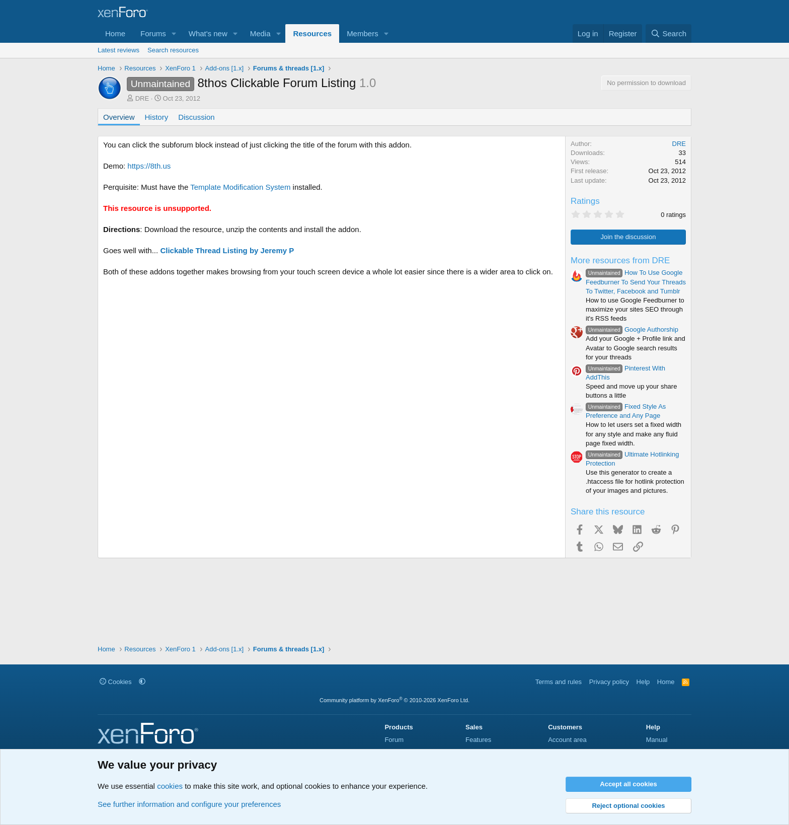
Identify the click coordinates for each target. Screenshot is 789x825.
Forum (394, 739)
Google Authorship (632, 329)
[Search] (668, 33)
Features (478, 739)
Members (362, 33)
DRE (142, 98)
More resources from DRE (620, 260)
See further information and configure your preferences (189, 804)
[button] (174, 33)
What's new (208, 33)
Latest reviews (118, 50)
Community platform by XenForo (394, 700)
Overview (119, 117)
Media (260, 33)
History (157, 117)
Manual (657, 739)
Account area (567, 739)
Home (115, 33)
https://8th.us (149, 166)
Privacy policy (609, 682)
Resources (312, 33)
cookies (170, 786)
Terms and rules (558, 682)
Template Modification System (240, 187)
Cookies (116, 682)
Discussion (196, 117)
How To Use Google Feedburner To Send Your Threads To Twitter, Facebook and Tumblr (636, 281)
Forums (153, 33)
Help (643, 682)
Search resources (173, 50)
